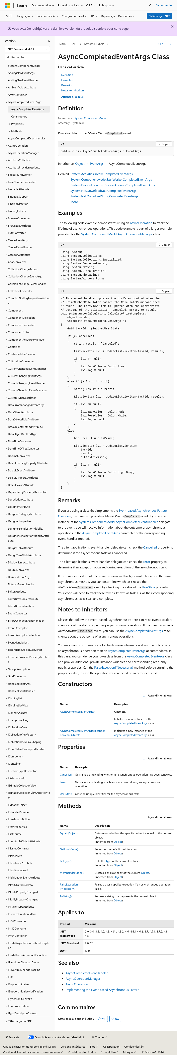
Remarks (66, 85)
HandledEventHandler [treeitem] (21, 691)
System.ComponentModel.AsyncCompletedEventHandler (118, 522)
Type (108, 861)
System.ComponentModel (90, 118)
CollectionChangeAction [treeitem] (23, 269)
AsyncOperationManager (83, 978)
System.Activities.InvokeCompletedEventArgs (101, 174)
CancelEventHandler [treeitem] (20, 247)
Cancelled (150, 547)
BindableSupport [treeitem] (18, 196)
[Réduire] (49, 40)
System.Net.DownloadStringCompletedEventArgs (104, 196)
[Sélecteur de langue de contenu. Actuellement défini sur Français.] (12, 1037)
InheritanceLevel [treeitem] (18, 870)
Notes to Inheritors (72, 90)
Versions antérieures (73, 1046)
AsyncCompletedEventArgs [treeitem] (27, 109)
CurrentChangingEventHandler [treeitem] (26, 383)
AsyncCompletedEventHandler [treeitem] (26, 138)
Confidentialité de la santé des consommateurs (31, 1052)
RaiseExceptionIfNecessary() (113, 667)
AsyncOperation (141, 223)
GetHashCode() (69, 849)
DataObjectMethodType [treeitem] (22, 434)
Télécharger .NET (159, 16)
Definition (67, 75)
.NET (74, 44)
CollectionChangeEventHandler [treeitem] (27, 284)
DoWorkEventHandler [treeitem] (21, 584)
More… (75, 202)
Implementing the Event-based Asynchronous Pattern (102, 989)
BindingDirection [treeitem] (18, 204)
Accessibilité (108, 1052)
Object (79, 163)
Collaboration (111, 1046)
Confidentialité (133, 1046)
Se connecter (164, 5)
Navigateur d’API (94, 44)
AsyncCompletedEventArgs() (77, 711)
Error (146, 561)
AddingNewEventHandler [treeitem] (23, 80)
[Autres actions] (170, 44)
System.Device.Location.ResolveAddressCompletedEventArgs (112, 185)
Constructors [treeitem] (19, 116)
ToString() (66, 896)
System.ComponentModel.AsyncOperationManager (116, 234)
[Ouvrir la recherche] (150, 5)
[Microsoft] (7, 5)
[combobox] (27, 49)
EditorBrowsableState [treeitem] (21, 606)
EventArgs (97, 163)
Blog (92, 1046)
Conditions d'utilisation (82, 1052)
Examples (66, 80)
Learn (62, 44)
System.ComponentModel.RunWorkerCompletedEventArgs (111, 179)
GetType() (65, 861)
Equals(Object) (68, 833)
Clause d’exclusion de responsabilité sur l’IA (29, 1046)
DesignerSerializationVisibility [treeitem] (25, 528)
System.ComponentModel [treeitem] (24, 66)
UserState (148, 587)
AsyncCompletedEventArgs (101, 533)
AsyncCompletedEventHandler (87, 973)
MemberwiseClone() (72, 873)
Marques (128, 1052)
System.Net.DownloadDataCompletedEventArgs (103, 190)
